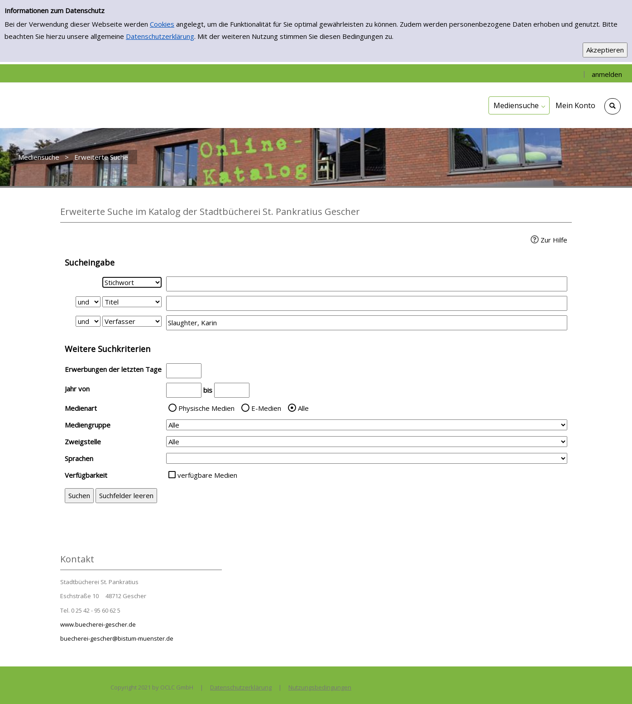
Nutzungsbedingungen (319, 687)
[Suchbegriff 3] (366, 322)
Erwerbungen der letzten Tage (113, 369)
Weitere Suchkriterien (107, 348)
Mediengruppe (87, 424)
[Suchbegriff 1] (366, 283)
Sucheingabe (90, 262)
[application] (519, 105)
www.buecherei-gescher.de (98, 624)
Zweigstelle (83, 441)
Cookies (162, 24)
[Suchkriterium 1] (132, 282)
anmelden (607, 74)
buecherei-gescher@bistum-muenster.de (116, 638)
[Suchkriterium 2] (132, 301)
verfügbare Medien (207, 475)
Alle (303, 408)
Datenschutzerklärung (160, 36)
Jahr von (77, 388)
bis (207, 390)
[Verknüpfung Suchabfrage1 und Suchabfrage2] (88, 301)
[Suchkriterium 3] (132, 321)
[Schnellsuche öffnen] (612, 106)
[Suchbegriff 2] (366, 303)
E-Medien (266, 408)
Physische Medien (206, 408)
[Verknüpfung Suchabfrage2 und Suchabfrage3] (88, 321)
